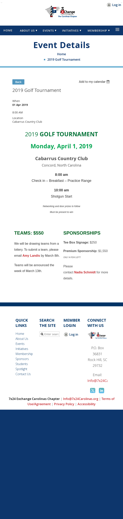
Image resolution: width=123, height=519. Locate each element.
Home (61, 54)
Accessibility (87, 404)
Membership (24, 354)
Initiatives (21, 349)
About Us (21, 339)
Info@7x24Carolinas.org (80, 399)
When (16, 101)
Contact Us (23, 374)
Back (18, 82)
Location (17, 118)
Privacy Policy (64, 404)
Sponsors (22, 359)
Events (20, 344)
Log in (116, 5)
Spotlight (21, 369)
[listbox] (95, 81)
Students (21, 364)
